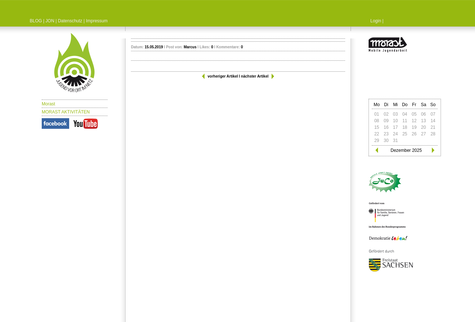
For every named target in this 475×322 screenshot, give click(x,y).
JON (49, 20)
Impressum (97, 20)
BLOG (36, 20)
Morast (48, 103)
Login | (377, 20)
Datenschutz (70, 20)
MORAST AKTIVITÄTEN (66, 112)
